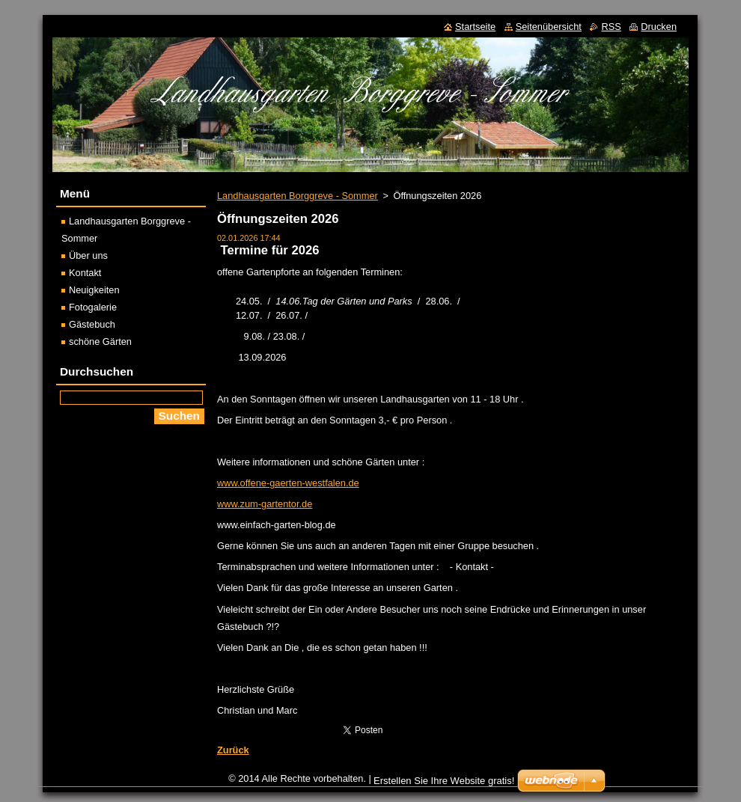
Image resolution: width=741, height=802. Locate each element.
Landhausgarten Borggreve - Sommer (297, 195)
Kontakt (85, 272)
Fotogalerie (93, 307)
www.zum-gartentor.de (264, 503)
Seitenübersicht (549, 26)
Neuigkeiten (94, 290)
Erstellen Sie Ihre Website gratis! (443, 784)
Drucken (659, 26)
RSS (610, 26)
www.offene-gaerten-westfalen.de (288, 483)
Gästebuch (92, 324)
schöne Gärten (100, 341)
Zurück (233, 750)
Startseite (475, 26)
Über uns (88, 255)
